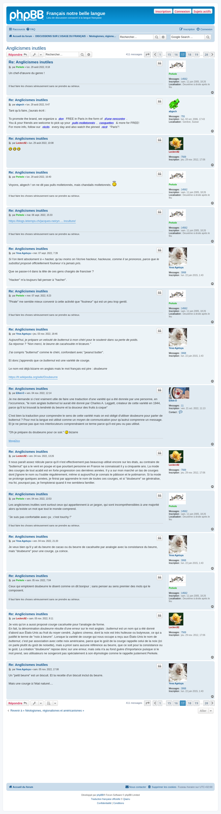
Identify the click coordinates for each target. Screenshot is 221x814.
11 (182, 405)
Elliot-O (173, 400)
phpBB (100, 795)
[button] (147, 54)
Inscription (163, 11)
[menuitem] (30, 29)
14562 (184, 79)
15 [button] (169, 54)
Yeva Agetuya (176, 267)
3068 (183, 272)
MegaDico (14, 440)
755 (183, 116)
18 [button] (189, 54)
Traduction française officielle (105, 799)
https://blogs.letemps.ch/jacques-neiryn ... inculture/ (42, 221)
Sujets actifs (202, 11)
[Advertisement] (110, 749)
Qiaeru (126, 799)
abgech (173, 111)
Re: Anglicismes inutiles (31, 62)
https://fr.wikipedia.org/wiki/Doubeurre (33, 377)
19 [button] (196, 54)
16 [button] (176, 54)
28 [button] (206, 54)
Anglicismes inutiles (26, 48)
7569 (183, 157)
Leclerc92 (174, 152)
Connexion (182, 11)
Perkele (173, 74)
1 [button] (160, 54)
